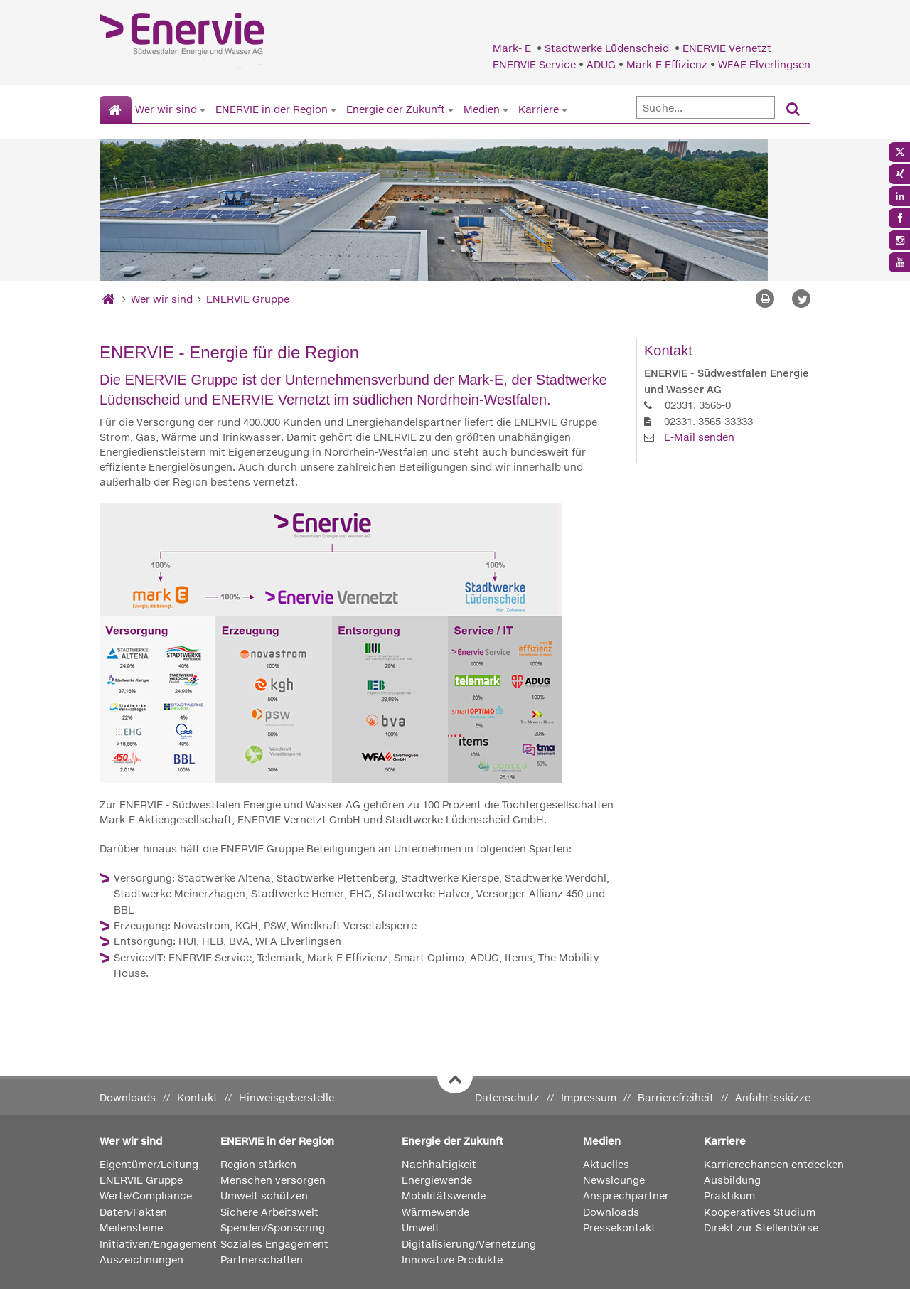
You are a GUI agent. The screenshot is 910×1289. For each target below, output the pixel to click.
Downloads (128, 1097)
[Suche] (705, 107)
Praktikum (729, 1195)
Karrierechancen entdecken (774, 1164)
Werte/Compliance (146, 1195)
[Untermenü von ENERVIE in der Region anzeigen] (333, 109)
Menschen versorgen (273, 1180)
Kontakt (197, 1097)
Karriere (538, 109)
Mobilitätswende (444, 1195)
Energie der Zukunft (395, 109)
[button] (801, 298)
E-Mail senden (699, 437)
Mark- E (513, 48)
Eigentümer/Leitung (149, 1164)
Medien (482, 109)
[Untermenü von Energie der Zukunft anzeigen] (450, 109)
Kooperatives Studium (759, 1212)
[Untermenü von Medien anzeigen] (505, 109)
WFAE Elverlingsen (764, 64)
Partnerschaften (261, 1259)
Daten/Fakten (133, 1212)
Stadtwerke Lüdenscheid (608, 48)
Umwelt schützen (264, 1195)
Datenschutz (507, 1097)
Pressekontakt (619, 1227)
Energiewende (437, 1180)
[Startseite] (116, 110)
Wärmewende (435, 1212)
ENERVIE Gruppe (247, 299)
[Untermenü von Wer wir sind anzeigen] (202, 109)
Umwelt (420, 1227)
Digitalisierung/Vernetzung (469, 1244)
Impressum (588, 1097)
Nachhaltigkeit (439, 1164)
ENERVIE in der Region (271, 109)
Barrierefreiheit (676, 1097)
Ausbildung (732, 1180)
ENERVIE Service (534, 64)
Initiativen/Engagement (158, 1244)
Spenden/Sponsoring (272, 1227)
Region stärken (258, 1164)
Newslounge (614, 1180)
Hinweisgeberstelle (286, 1097)
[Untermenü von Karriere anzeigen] (564, 109)
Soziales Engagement (274, 1244)
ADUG (601, 64)
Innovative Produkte (452, 1259)
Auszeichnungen (141, 1259)
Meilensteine (131, 1227)
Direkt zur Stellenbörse (761, 1227)
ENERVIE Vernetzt (726, 48)
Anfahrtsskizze (772, 1097)
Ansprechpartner (626, 1195)
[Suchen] (793, 110)
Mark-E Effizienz (666, 64)
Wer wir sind (166, 109)
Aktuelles (606, 1164)
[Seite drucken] (765, 298)
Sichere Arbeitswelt (269, 1212)
